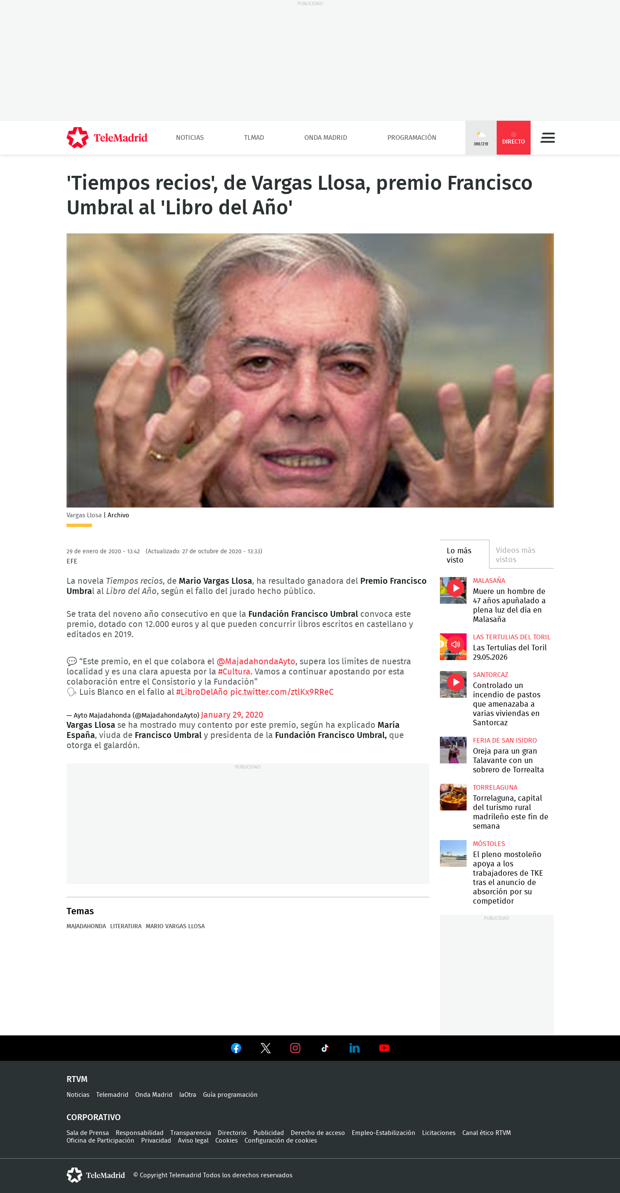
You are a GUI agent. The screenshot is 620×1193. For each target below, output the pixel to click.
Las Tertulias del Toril (511, 637)
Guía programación (230, 1095)
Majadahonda (86, 926)
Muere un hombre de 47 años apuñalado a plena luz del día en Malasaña (453, 590)
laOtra (187, 1095)
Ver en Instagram (295, 1048)
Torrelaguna (495, 787)
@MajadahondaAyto (256, 662)
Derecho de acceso (318, 1133)
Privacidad (156, 1141)
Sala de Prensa (88, 1133)
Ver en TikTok (325, 1050)
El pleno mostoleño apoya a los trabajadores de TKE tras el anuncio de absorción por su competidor (453, 853)
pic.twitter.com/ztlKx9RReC (282, 692)
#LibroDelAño (202, 692)
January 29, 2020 (232, 715)
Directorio (232, 1133)
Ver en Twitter (265, 1050)
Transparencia (190, 1133)
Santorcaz (490, 674)
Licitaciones (439, 1133)
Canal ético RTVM (486, 1133)
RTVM (77, 1079)
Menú (547, 138)
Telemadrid (112, 1095)
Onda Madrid (325, 137)
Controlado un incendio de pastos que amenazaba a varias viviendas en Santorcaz (453, 684)
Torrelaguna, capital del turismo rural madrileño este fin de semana (453, 797)
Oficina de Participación (100, 1141)
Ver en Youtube (384, 1048)
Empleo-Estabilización (383, 1133)
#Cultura (234, 672)
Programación (412, 137)
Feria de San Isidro (505, 740)
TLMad (254, 137)
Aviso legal (193, 1141)
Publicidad (268, 1133)
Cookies (226, 1141)
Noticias (190, 137)
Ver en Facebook (236, 1050)
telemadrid (96, 1175)
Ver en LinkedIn (354, 1048)
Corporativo (94, 1117)
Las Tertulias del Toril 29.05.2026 (453, 646)
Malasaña (489, 580)
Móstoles (489, 844)
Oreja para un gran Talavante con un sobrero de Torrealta (453, 750)
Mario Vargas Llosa (175, 926)
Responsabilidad (140, 1133)
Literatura (126, 926)
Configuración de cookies (281, 1141)
